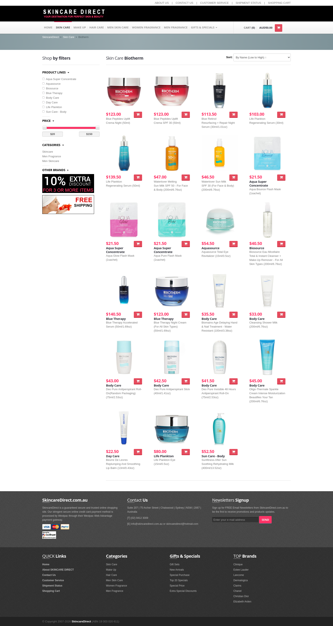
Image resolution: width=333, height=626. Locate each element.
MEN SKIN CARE (118, 28)
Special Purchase (179, 575)
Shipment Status (52, 585)
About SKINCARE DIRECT (58, 569)
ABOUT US (162, 2)
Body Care (50, 97)
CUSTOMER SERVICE (214, 2)
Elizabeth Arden (242, 601)
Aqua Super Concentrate (59, 79)
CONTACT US (184, 2)
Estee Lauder (240, 569)
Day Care (50, 102)
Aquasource (51, 83)
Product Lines (55, 72)
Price (48, 121)
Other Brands (55, 170)
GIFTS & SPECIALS (204, 28)
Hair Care (111, 575)
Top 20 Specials (179, 580)
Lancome (238, 575)
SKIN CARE (63, 28)
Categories (53, 145)
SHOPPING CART (279, 2)
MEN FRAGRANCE (176, 28)
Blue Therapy (52, 93)
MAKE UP (79, 28)
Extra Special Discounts (183, 590)
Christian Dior (241, 596)
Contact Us (49, 575)
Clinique (238, 564)
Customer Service (53, 580)
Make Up (111, 569)
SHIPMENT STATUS (248, 2)
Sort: (229, 57)
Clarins (237, 585)
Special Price (177, 585)
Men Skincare (50, 161)
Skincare (47, 151)
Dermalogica (240, 580)
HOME (48, 28)
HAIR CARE (96, 28)
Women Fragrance (116, 585)
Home (45, 564)
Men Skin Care (114, 580)
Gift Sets (174, 564)
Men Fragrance (51, 156)
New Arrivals (177, 569)
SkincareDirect (50, 37)
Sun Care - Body (54, 111)
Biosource (50, 88)
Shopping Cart (51, 590)
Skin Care (68, 37)
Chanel (237, 590)
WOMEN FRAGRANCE (146, 28)
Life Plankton (52, 107)
